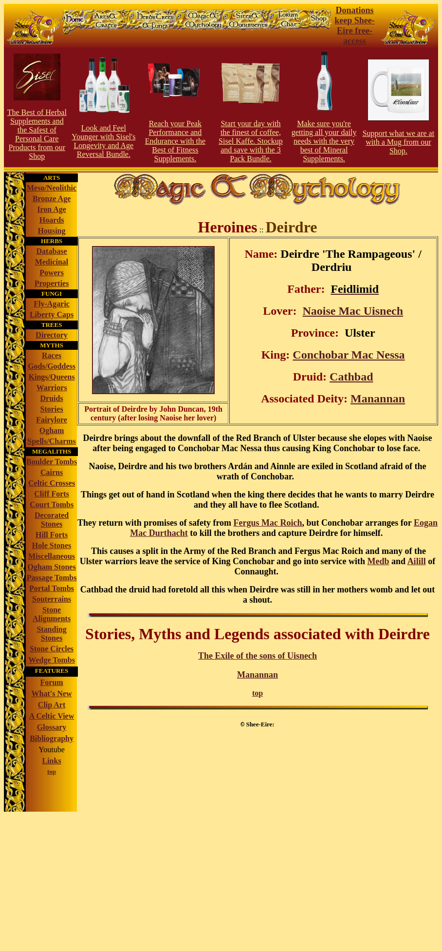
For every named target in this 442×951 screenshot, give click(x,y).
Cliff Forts (51, 494)
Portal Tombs (51, 588)
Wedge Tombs (51, 660)
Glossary (51, 727)
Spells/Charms (51, 441)
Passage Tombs (52, 577)
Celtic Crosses (51, 483)
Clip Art (51, 705)
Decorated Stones (52, 519)
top (257, 693)
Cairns (51, 472)
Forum (51, 682)
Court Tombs (52, 504)
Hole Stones (51, 545)
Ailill (416, 561)
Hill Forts (52, 535)
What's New (52, 693)
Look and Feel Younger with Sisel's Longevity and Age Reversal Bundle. (103, 141)
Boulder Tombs (51, 461)
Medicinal (51, 262)
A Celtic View (51, 716)
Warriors (52, 387)
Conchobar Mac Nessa (349, 354)
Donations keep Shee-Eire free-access (354, 25)
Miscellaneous (51, 556)
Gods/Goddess (51, 366)
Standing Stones (51, 633)
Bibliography (52, 738)
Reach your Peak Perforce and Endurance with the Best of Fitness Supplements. (175, 141)
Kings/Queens (51, 377)
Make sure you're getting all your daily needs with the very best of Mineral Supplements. (324, 141)
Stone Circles (52, 649)
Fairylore (51, 420)
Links (51, 761)
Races (51, 355)
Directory (51, 335)
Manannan (377, 398)
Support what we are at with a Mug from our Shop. (399, 142)
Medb (378, 561)
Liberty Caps (52, 314)
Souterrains (51, 599)
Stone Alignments (52, 614)
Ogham (51, 430)
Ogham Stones (52, 567)
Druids (51, 398)
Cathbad (351, 376)
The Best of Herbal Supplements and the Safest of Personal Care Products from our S (37, 134)
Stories (51, 409)
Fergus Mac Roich (268, 523)
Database (52, 251)
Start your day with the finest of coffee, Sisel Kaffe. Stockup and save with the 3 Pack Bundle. (251, 141)
